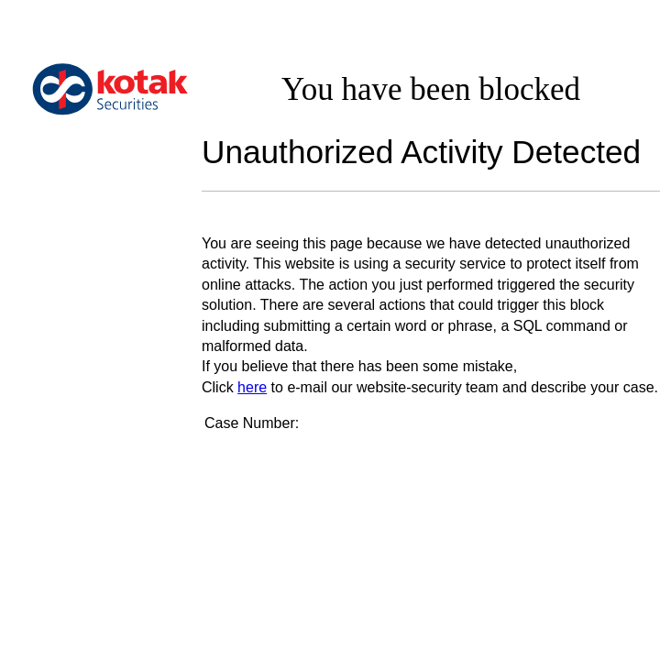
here (252, 387)
